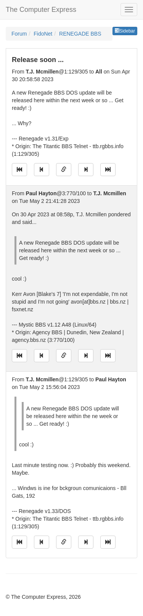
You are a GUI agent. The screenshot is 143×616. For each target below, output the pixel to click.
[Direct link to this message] (63, 169)
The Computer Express (41, 9)
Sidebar (125, 31)
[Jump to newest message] (108, 169)
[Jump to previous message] (41, 169)
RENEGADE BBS (80, 34)
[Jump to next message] (85, 169)
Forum (19, 34)
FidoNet (43, 34)
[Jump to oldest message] (19, 169)
